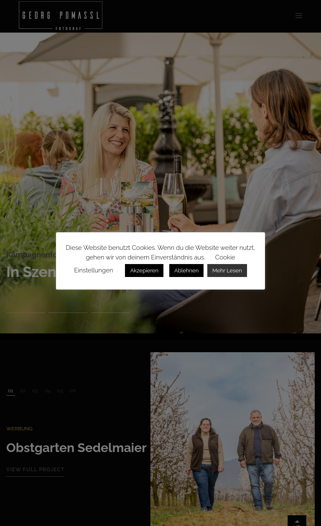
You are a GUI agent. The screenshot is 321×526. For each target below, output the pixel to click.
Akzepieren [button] (144, 270)
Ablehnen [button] (186, 270)
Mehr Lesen (227, 270)
